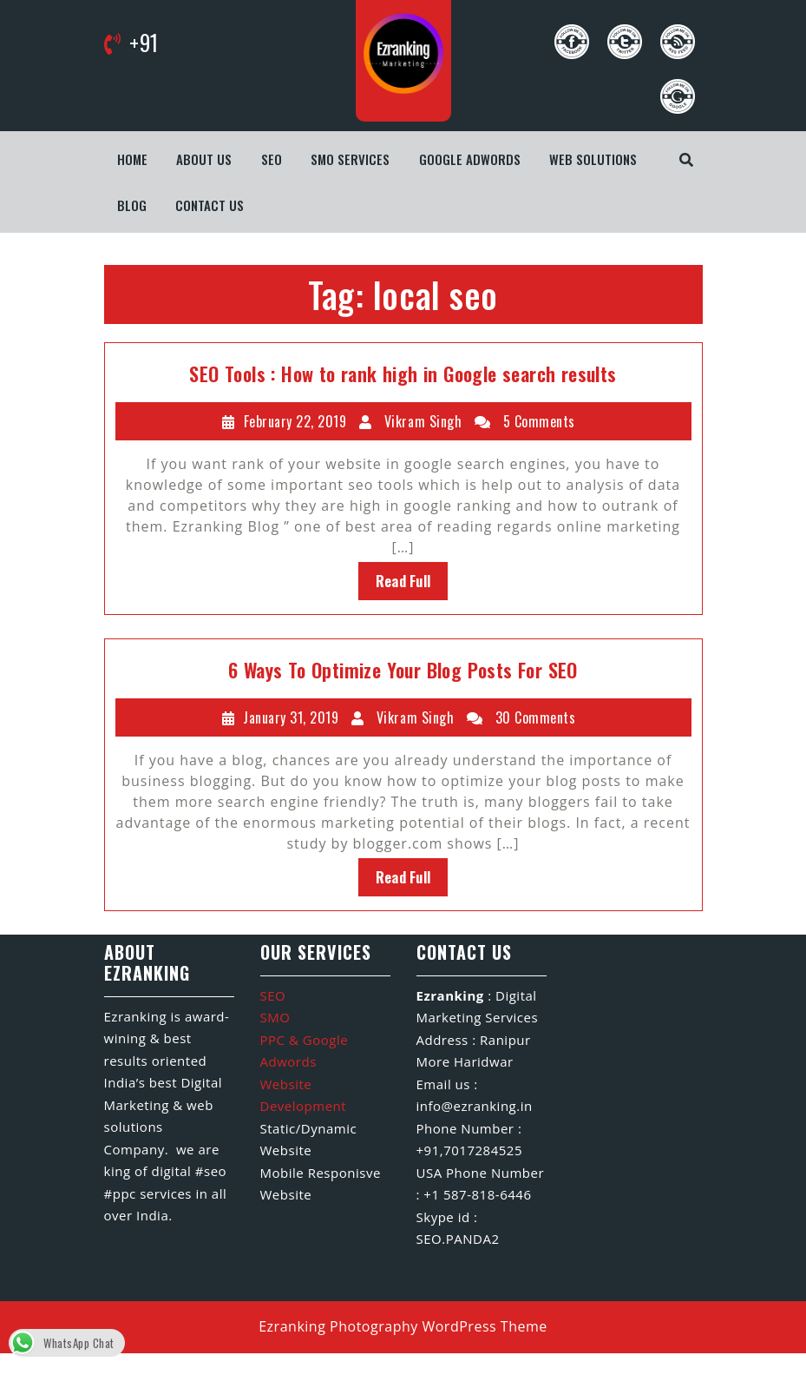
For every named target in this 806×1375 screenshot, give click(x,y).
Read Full (403, 581)
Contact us (209, 205)
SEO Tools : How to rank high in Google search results (402, 373)
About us (204, 159)
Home (132, 159)
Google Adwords (470, 159)
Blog (132, 205)
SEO (271, 159)
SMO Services (350, 159)
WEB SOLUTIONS (593, 159)
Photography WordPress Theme (438, 1326)
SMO (275, 1017)
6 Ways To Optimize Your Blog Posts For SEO (403, 670)
